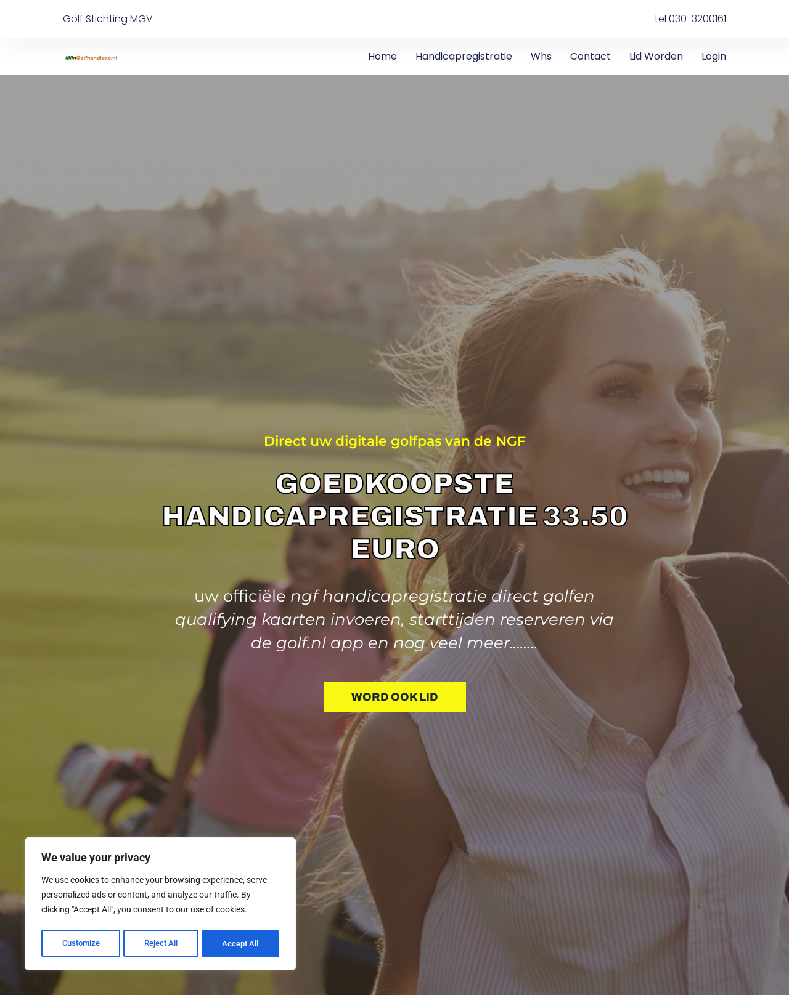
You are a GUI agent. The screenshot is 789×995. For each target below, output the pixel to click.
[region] (160, 905)
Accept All (241, 944)
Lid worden (656, 56)
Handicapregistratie (463, 56)
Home (382, 56)
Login (713, 56)
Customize (81, 944)
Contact (590, 56)
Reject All (162, 944)
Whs (541, 56)
